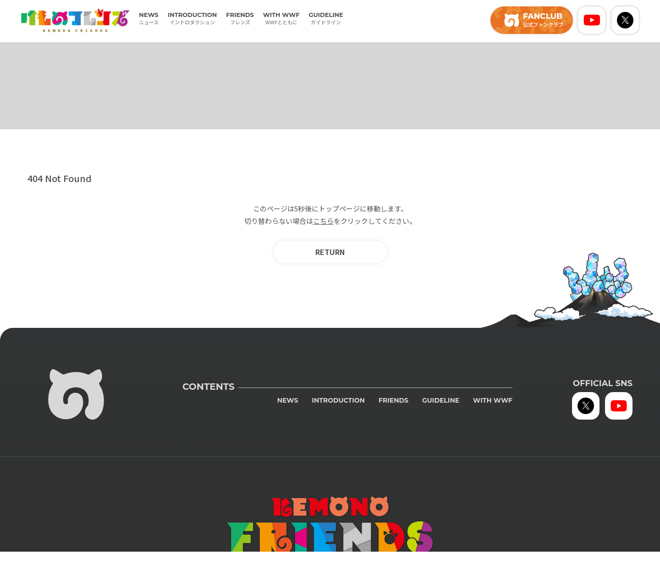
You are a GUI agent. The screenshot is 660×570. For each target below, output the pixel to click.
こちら (323, 221)
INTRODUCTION (192, 18)
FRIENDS (239, 18)
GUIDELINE (326, 18)
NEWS (149, 18)
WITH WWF (281, 18)
